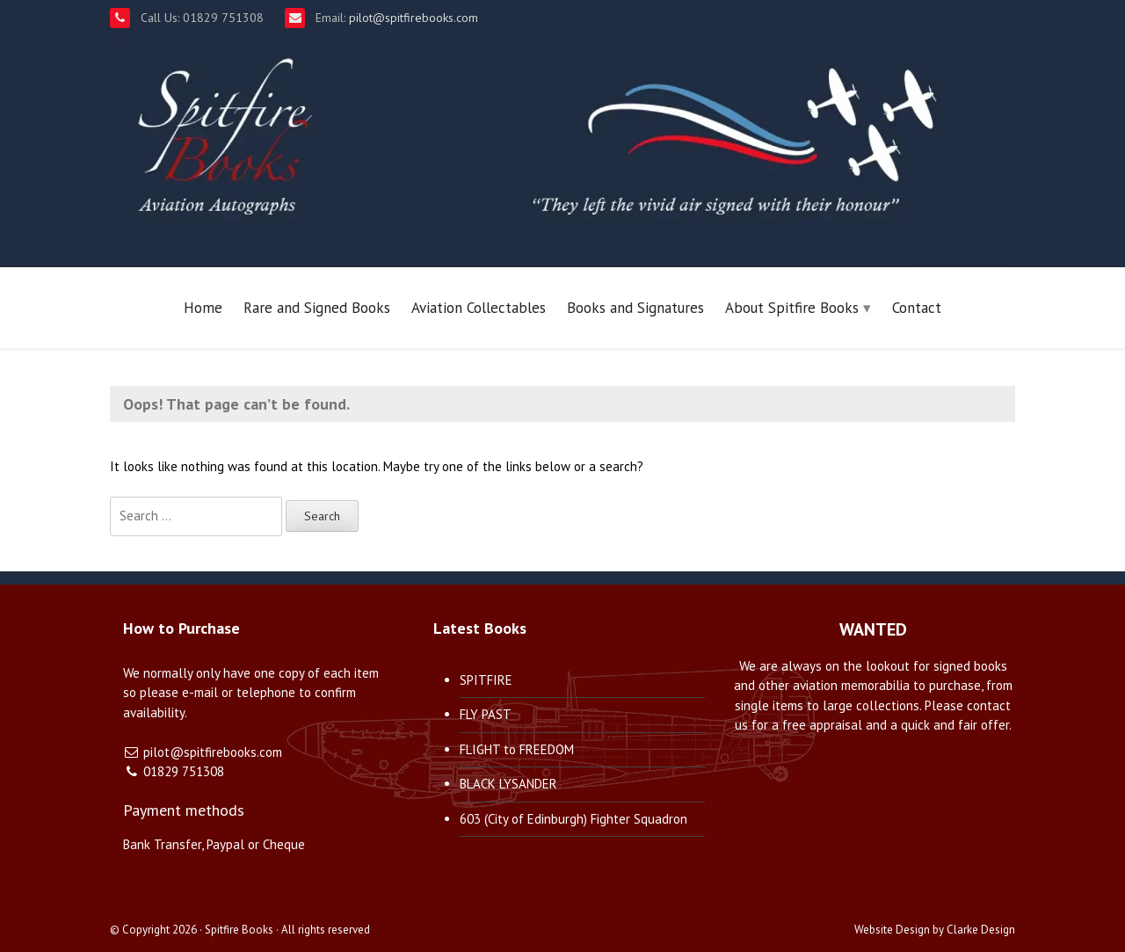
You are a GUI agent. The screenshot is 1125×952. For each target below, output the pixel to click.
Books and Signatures (635, 307)
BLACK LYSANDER (508, 783)
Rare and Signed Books (316, 307)
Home (203, 307)
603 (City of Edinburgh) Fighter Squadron (573, 818)
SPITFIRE (486, 680)
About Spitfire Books (792, 307)
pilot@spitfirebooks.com (411, 17)
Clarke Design (981, 929)
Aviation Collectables (478, 307)
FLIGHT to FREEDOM (517, 749)
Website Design (892, 929)
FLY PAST (486, 714)
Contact (916, 307)
